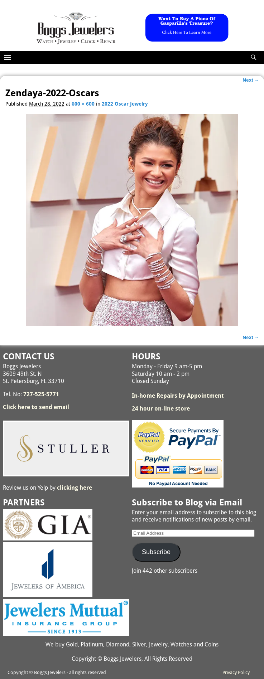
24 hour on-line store (161, 408)
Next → (251, 80)
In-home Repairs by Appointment (178, 395)
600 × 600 (83, 104)
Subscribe (156, 552)
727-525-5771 (41, 394)
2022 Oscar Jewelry (125, 104)
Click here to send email (36, 407)
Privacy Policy (236, 672)
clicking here (74, 487)
